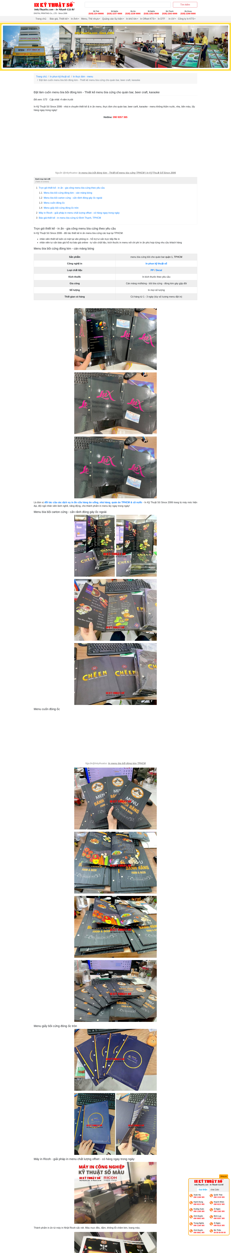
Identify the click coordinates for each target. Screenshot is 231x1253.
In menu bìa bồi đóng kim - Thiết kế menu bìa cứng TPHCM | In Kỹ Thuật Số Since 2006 (127, 173)
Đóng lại (224, 1176)
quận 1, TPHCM (173, 257)
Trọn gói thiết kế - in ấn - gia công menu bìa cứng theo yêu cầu (70, 188)
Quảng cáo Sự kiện (112, 19)
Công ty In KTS (186, 19)
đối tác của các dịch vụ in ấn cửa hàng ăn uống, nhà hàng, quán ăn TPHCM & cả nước (93, 502)
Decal (159, 270)
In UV (171, 19)
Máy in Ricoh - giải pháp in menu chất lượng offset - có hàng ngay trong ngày (78, 213)
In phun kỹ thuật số (60, 76)
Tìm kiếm (185, 4)
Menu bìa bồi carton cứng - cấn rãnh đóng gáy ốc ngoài (70, 198)
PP (152, 270)
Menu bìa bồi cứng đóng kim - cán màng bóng (65, 193)
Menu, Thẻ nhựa (90, 19)
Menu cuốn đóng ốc (52, 203)
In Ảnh (74, 19)
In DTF (161, 19)
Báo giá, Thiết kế (58, 19)
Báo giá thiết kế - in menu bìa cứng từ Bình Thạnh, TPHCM (68, 218)
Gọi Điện (203, 1189)
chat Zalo (215, 1189)
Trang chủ (41, 19)
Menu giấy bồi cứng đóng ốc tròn (59, 208)
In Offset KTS (147, 19)
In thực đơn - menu (83, 76)
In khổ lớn (131, 19)
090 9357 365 (120, 117)
